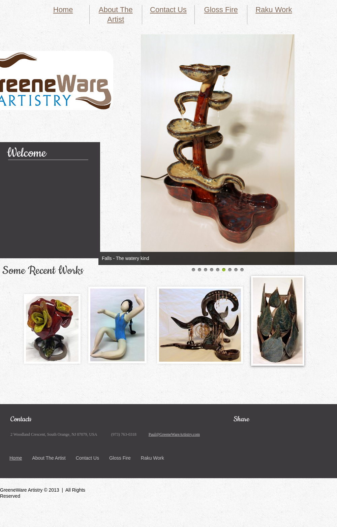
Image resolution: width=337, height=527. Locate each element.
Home (63, 9)
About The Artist (48, 458)
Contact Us (168, 9)
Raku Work (273, 9)
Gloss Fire (221, 9)
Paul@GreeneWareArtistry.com (174, 434)
